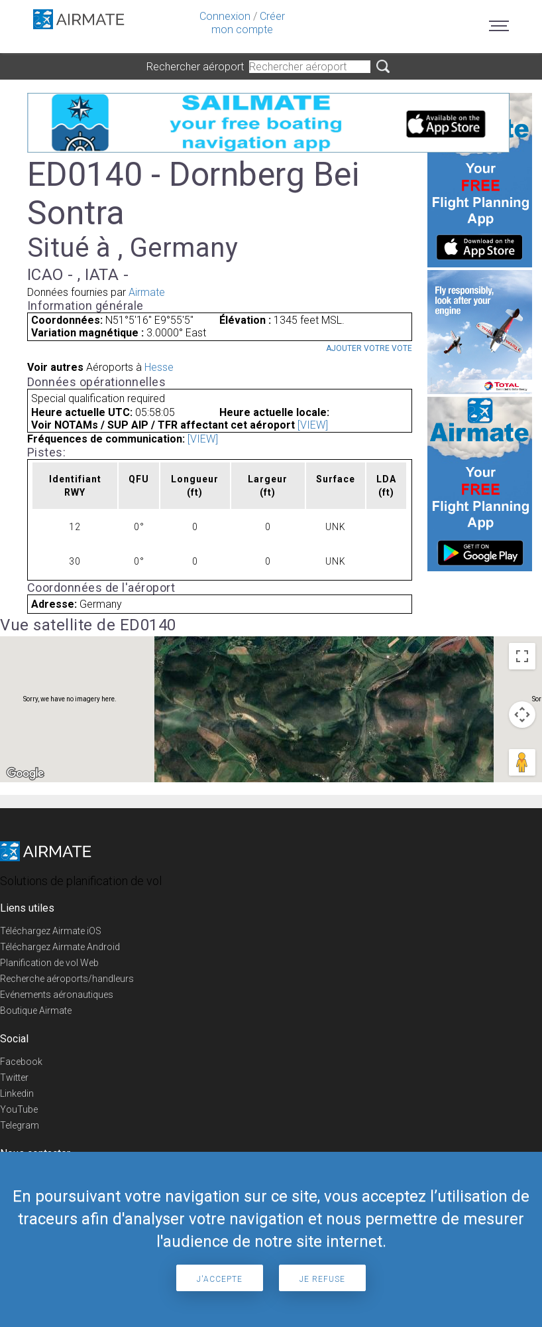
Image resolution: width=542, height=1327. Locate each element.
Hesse (159, 367)
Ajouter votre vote (369, 348)
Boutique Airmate (36, 1010)
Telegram (19, 1125)
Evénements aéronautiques (56, 994)
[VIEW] (313, 425)
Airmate (147, 292)
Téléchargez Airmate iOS (50, 931)
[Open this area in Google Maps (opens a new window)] (25, 773)
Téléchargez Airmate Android (60, 947)
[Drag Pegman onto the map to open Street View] (522, 762)
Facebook (21, 1061)
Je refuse (322, 1279)
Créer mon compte (248, 23)
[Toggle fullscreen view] (522, 656)
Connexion (224, 16)
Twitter (14, 1077)
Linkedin (17, 1093)
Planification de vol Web (49, 962)
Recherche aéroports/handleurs (67, 978)
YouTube (19, 1109)
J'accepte (220, 1279)
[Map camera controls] (522, 714)
